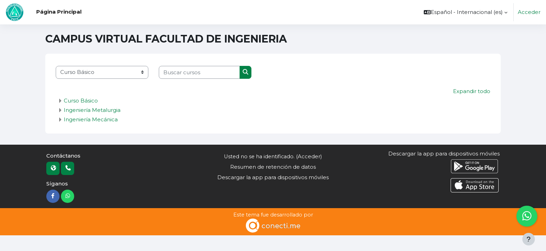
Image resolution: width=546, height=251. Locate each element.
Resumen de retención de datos (273, 167)
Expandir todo (471, 91)
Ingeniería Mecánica (91, 119)
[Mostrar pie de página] (528, 239)
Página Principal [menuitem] (58, 11)
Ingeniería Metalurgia (92, 110)
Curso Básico (81, 100)
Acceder (529, 12)
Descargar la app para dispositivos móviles (273, 177)
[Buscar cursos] (199, 72)
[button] (465, 12)
